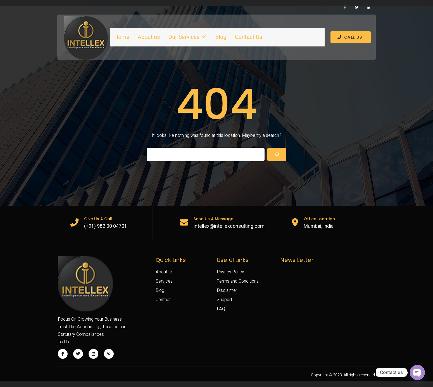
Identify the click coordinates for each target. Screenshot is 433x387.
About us (149, 37)
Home (121, 37)
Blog (220, 37)
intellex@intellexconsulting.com (230, 231)
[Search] (276, 159)
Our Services (187, 37)
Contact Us (247, 37)
